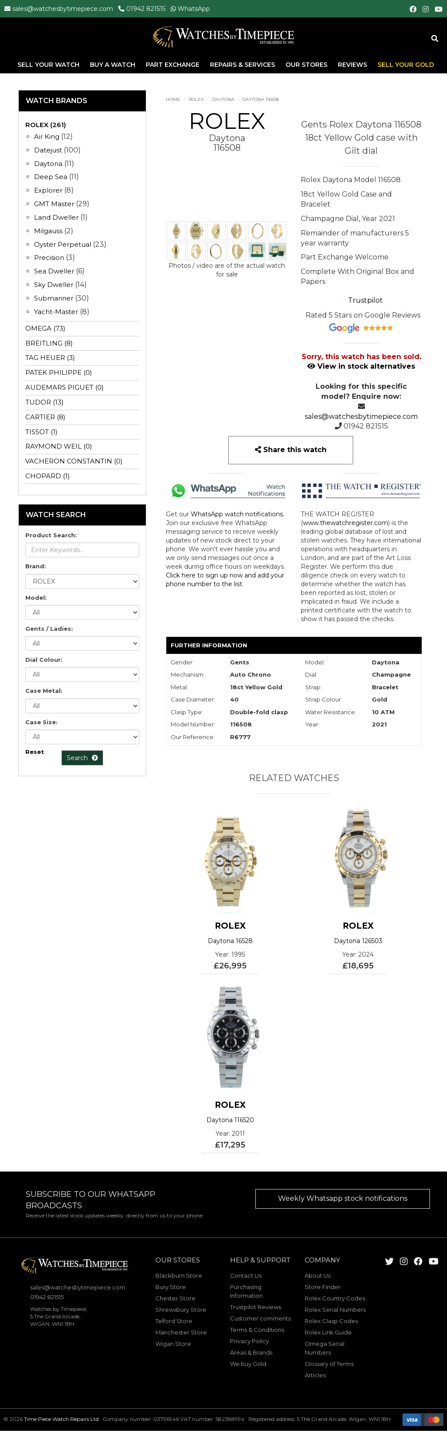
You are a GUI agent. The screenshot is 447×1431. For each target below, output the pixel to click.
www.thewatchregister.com (345, 523)
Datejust (48, 150)
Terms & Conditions (257, 1329)
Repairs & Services (243, 65)
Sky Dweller (53, 284)
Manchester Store (181, 1332)
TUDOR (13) (44, 402)
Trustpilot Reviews (255, 1306)
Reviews (352, 65)
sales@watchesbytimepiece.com (62, 9)
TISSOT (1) (41, 432)
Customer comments (260, 1318)
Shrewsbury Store (180, 1309)
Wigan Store (173, 1343)
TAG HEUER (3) (50, 357)
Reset (34, 751)
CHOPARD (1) (47, 476)
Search (82, 758)
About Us (317, 1275)
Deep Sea (50, 177)
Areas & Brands (251, 1352)
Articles (315, 1375)
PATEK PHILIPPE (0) (58, 372)
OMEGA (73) (45, 328)
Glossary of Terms (329, 1363)
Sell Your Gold (406, 65)
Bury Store (170, 1286)
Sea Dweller (54, 271)
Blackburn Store (178, 1275)
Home (173, 99)
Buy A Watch (113, 65)
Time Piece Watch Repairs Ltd (61, 1419)
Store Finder (322, 1286)
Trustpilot (365, 300)
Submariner (53, 298)
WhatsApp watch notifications (237, 514)
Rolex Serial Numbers (335, 1309)
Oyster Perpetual (62, 244)
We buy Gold (248, 1363)
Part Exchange (173, 65)
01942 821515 (145, 9)
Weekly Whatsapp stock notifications (342, 1198)
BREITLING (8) (49, 343)
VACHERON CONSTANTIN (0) (74, 461)
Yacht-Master (56, 312)
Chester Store (175, 1298)
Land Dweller (57, 217)
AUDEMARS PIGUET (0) (64, 387)
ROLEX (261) (45, 125)
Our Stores (306, 65)
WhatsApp (194, 9)
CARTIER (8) (45, 417)
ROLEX (196, 99)
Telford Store (174, 1320)
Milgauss (48, 231)
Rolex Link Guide (328, 1332)
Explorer (48, 190)
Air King (46, 136)
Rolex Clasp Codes (331, 1320)
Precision (49, 257)
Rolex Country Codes (335, 1298)
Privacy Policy (249, 1341)
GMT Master (54, 204)
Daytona (223, 99)
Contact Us (245, 1275)
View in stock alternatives (361, 366)
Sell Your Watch (49, 65)
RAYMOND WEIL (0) (58, 446)
